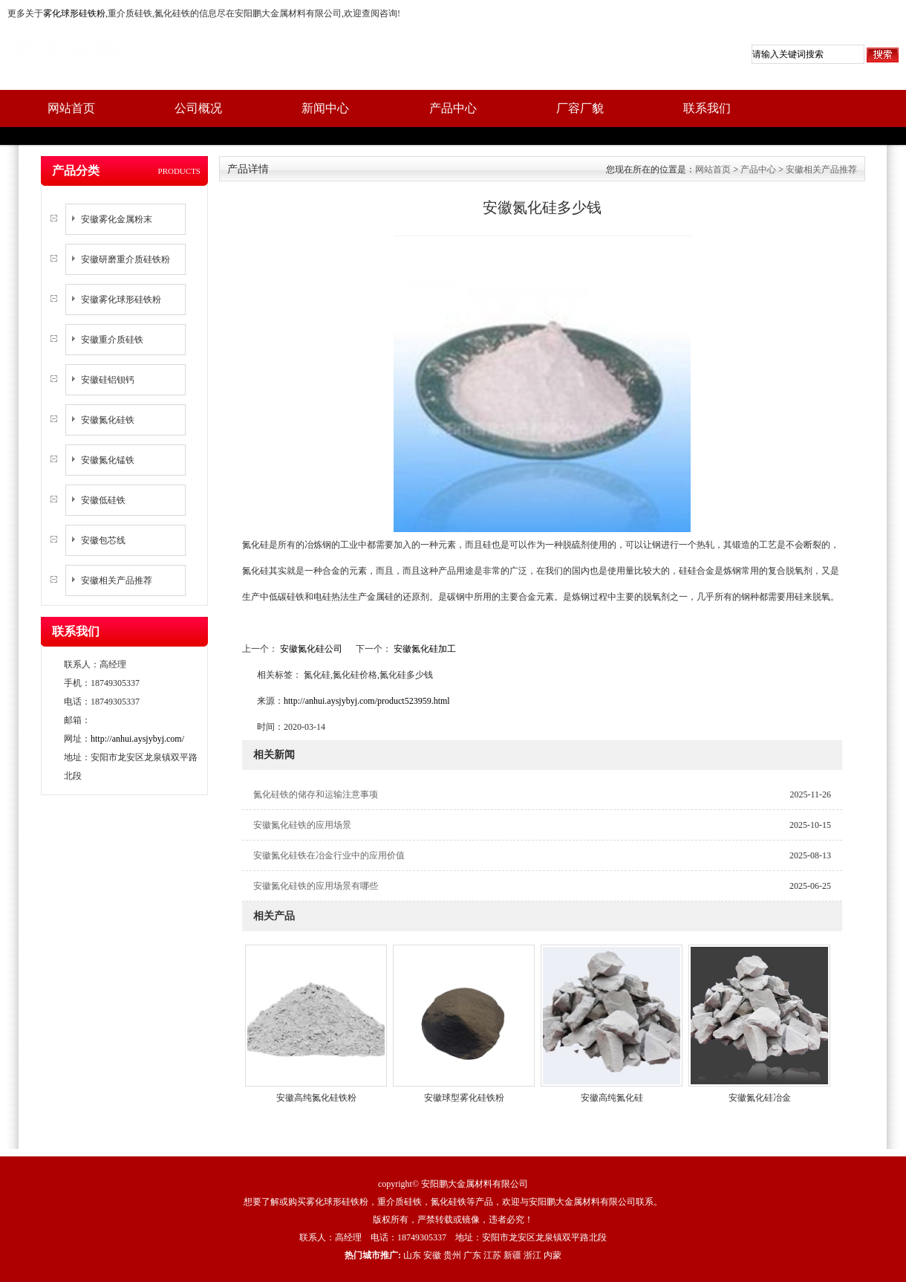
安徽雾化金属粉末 (116, 219)
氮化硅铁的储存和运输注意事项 (315, 794)
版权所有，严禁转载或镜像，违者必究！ (453, 1219)
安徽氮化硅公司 (311, 649)
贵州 (452, 1255)
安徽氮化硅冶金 (760, 1097)
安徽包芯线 (103, 540)
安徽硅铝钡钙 (107, 380)
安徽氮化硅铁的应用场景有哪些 (315, 886)
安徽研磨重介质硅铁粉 (125, 259)
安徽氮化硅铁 (107, 420)
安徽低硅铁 (103, 500)
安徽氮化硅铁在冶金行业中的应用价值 (329, 855)
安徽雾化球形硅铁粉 (121, 299)
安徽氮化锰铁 (107, 460)
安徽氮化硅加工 (423, 649)
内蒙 (552, 1255)
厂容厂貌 (580, 108)
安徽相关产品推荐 (116, 580)
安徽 (432, 1255)
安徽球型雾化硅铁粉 (464, 1097)
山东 (412, 1255)
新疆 (512, 1255)
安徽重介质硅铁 (112, 339)
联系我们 (707, 108)
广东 (472, 1255)
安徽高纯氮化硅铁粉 (316, 1097)
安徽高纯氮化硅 (612, 1097)
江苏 (492, 1255)
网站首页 (71, 108)
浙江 (532, 1255)
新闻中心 (325, 108)
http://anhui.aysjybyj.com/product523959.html (367, 701)
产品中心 (453, 108)
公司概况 (198, 108)
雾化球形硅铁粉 (74, 13)
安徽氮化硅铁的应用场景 (302, 825)
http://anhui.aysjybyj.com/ (137, 739)
